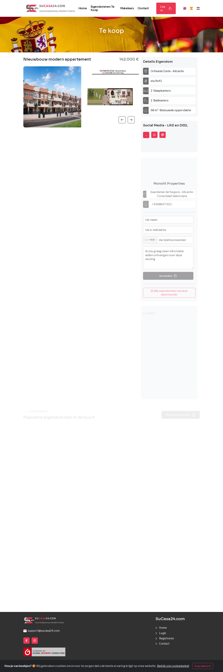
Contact (143, 8)
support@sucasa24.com (41, 630)
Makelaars (127, 8)
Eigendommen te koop (102, 8)
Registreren (167, 638)
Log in (166, 8)
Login (163, 633)
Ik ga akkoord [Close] (203, 665)
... (146, 135)
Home (82, 8)
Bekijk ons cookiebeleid (173, 666)
